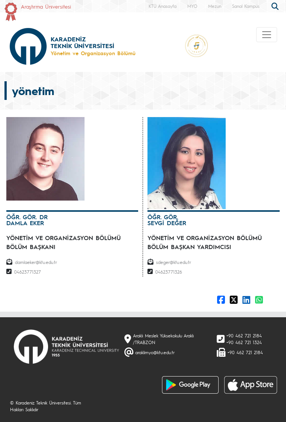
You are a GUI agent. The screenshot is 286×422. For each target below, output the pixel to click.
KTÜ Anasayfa (163, 6)
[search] (276, 5)
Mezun (214, 6)
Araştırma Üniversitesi (46, 6)
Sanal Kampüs (246, 6)
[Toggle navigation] (266, 34)
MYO (192, 6)
